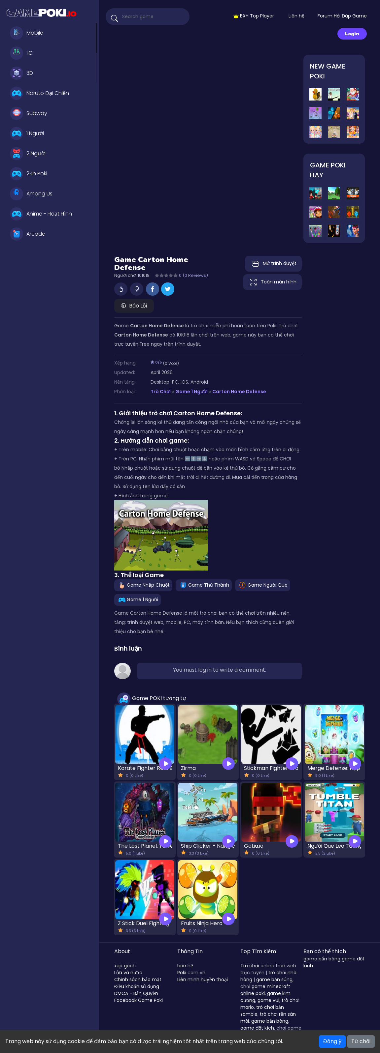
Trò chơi (249, 965)
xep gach (125, 965)
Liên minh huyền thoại (202, 979)
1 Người (27, 133)
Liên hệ (296, 16)
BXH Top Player (253, 16)
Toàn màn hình (272, 282)
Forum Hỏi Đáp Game (342, 16)
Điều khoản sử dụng (136, 986)
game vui (268, 1000)
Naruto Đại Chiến (39, 93)
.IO (21, 53)
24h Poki (28, 173)
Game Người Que (263, 585)
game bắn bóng (269, 1021)
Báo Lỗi (134, 305)
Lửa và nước (128, 972)
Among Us (31, 193)
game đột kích (257, 1028)
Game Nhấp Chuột (143, 585)
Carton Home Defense (239, 391)
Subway (28, 113)
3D (21, 73)
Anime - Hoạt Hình (41, 213)
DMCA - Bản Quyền (136, 993)
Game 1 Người (191, 391)
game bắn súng (274, 979)
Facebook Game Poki (138, 1000)
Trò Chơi (161, 391)
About (122, 951)
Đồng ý (332, 1041)
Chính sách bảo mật (137, 979)
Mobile (26, 33)
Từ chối (360, 1041)
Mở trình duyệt (273, 263)
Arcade (27, 234)
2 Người (28, 153)
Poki (181, 972)
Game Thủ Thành (203, 585)
